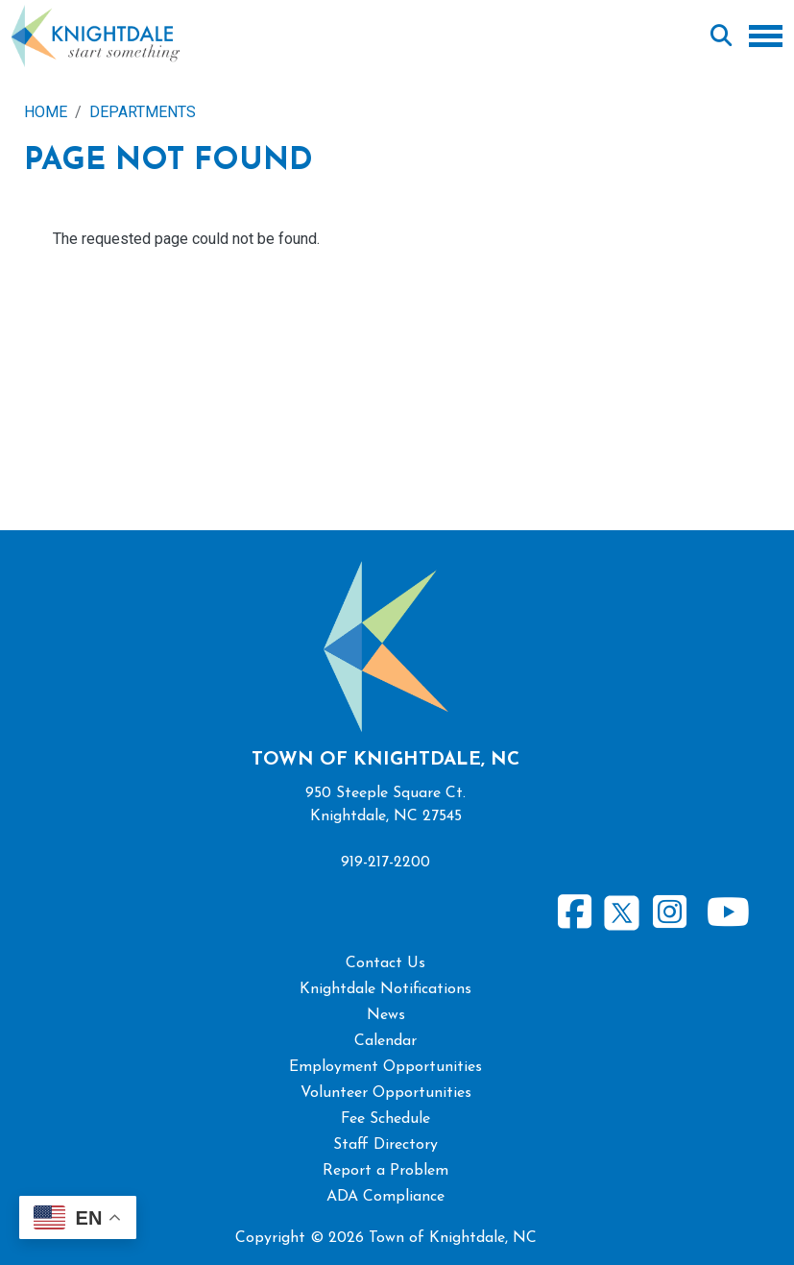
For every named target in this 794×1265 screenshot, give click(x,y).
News (386, 1015)
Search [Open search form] (721, 36)
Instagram (669, 913)
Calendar (385, 1041)
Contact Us (385, 963)
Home (45, 112)
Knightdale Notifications (385, 989)
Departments (142, 112)
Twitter (621, 910)
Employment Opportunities (385, 1067)
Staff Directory (385, 1145)
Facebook (575, 913)
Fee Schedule (385, 1119)
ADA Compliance (385, 1196)
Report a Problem (385, 1171)
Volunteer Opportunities (386, 1093)
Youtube (727, 913)
